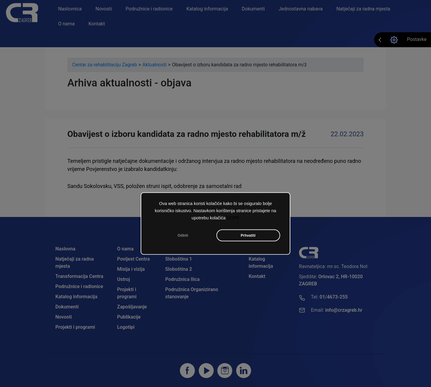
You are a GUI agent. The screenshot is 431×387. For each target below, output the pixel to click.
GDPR (233, 217)
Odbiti (182, 235)
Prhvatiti (248, 235)
